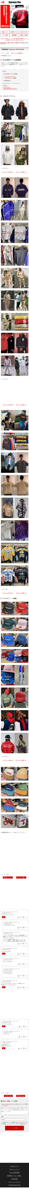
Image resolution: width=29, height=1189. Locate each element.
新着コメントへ (8, 877)
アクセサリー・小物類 (10, 78)
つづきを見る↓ (4, 168)
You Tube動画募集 (14, 1174)
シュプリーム (6, 87)
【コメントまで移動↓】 (17, 53)
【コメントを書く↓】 (21, 172)
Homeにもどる (14, 1167)
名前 (2, 1118)
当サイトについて (14, 1171)
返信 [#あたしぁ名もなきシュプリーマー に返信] (4, 917)
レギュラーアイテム (10, 76)
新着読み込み (20, 1095)
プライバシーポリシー (14, 1183)
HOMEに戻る (8, 1095)
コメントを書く (21, 877)
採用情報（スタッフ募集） (14, 1177)
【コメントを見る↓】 (7, 172)
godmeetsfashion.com (9, 88)
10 (8, 53)
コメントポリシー (7, 1104)
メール (3, 1121)
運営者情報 (14, 1180)
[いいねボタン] (18, 917)
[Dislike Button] (23, 917)
